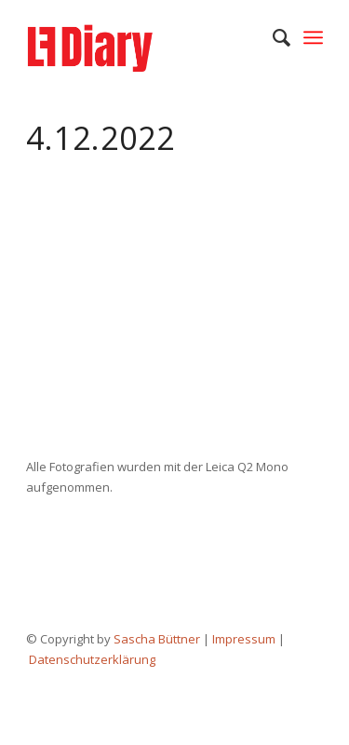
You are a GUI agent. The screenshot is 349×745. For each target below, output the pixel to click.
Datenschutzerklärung (92, 659)
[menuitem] (272, 37)
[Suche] (272, 37)
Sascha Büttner (157, 638)
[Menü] (313, 37)
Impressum (243, 638)
